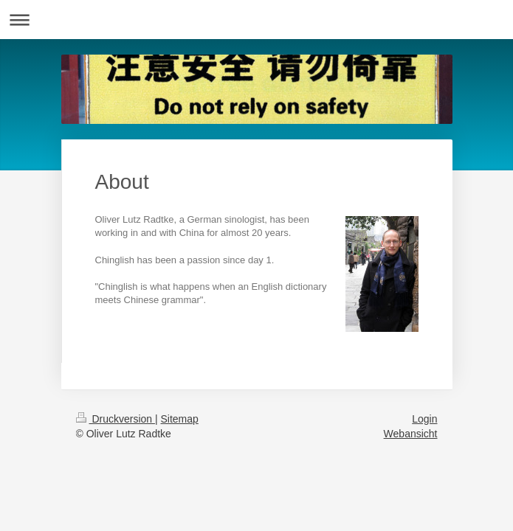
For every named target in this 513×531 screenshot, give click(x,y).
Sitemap (180, 419)
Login (424, 419)
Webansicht (411, 434)
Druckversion (115, 419)
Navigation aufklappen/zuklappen (256, 19)
